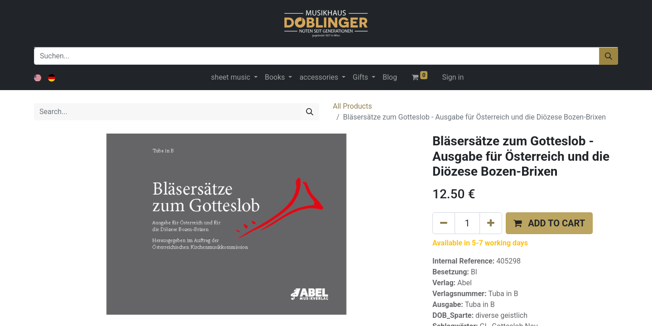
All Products (352, 106)
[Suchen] (608, 56)
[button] (549, 223)
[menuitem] (390, 77)
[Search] (309, 111)
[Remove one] (443, 223)
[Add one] (490, 223)
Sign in (453, 77)
